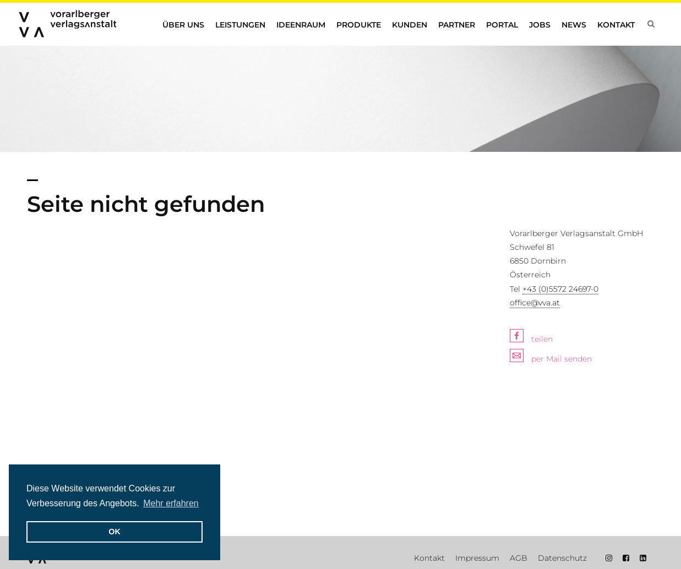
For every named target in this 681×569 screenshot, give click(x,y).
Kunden (409, 25)
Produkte (358, 25)
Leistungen (240, 25)
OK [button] (114, 531)
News (574, 25)
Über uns (183, 25)
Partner (456, 25)
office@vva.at (535, 303)
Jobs (540, 25)
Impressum (477, 558)
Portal (502, 25)
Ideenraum (300, 25)
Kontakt (616, 25)
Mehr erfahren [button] (171, 503)
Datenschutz (562, 558)
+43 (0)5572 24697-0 (560, 289)
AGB (518, 558)
